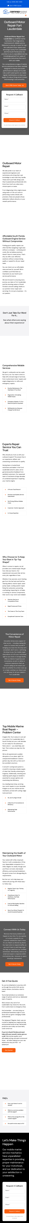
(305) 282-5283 (17, 2)
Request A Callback (14, 120)
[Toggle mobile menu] (26, 15)
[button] (14, 389)
